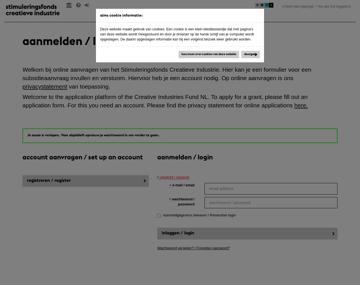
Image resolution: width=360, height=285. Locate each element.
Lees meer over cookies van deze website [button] (208, 54)
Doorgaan (250, 54)
